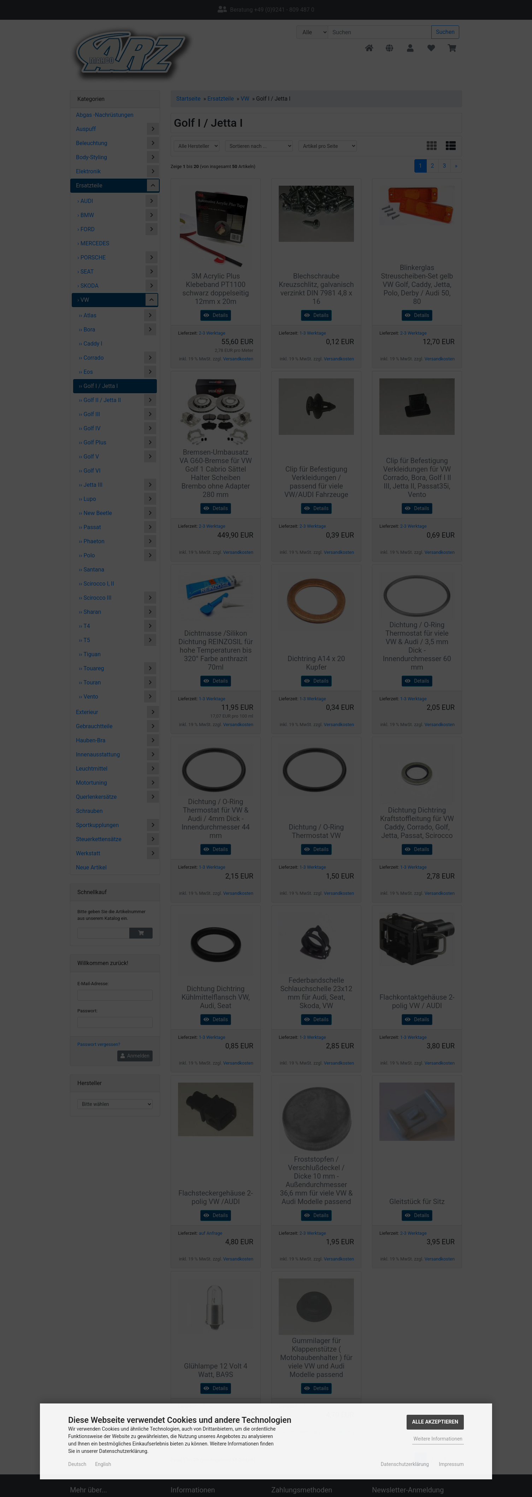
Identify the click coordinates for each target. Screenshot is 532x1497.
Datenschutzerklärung (405, 1464)
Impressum (451, 1464)
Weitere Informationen (438, 1439)
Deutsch (77, 1464)
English (103, 1464)
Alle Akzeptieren (435, 1422)
